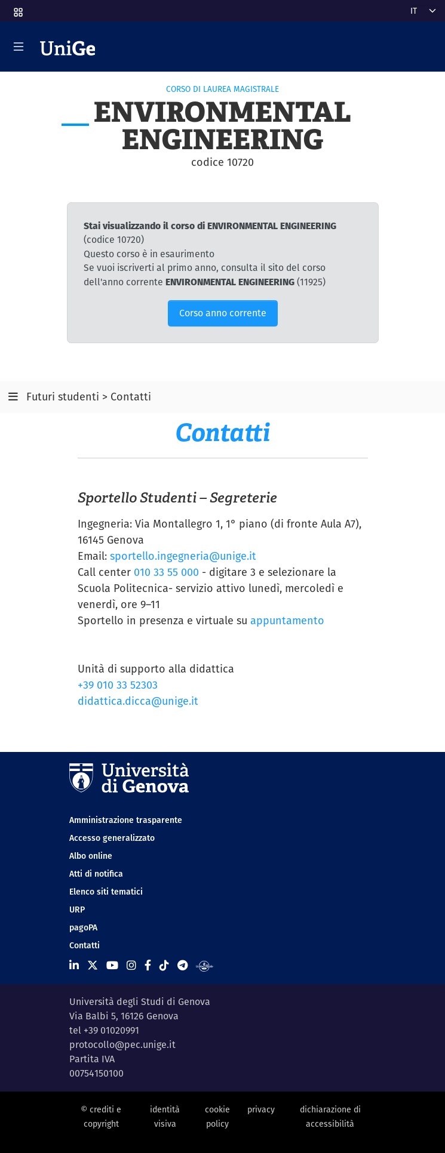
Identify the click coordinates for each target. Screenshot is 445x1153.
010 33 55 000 (166, 572)
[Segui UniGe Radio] (204, 965)
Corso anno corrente (222, 313)
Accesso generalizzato (112, 838)
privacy (261, 1109)
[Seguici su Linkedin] (74, 965)
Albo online (90, 856)
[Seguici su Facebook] (148, 965)
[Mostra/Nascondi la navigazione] (18, 46)
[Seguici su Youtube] (112, 965)
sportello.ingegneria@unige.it (183, 555)
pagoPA (83, 927)
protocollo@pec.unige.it (122, 1045)
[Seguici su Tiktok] (164, 965)
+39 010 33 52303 (118, 684)
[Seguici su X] (92, 965)
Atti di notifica (96, 874)
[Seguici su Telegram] (182, 965)
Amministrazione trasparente (125, 820)
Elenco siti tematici (106, 892)
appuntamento (287, 620)
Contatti (84, 945)
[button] (17, 8)
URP (77, 909)
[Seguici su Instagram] (131, 965)
